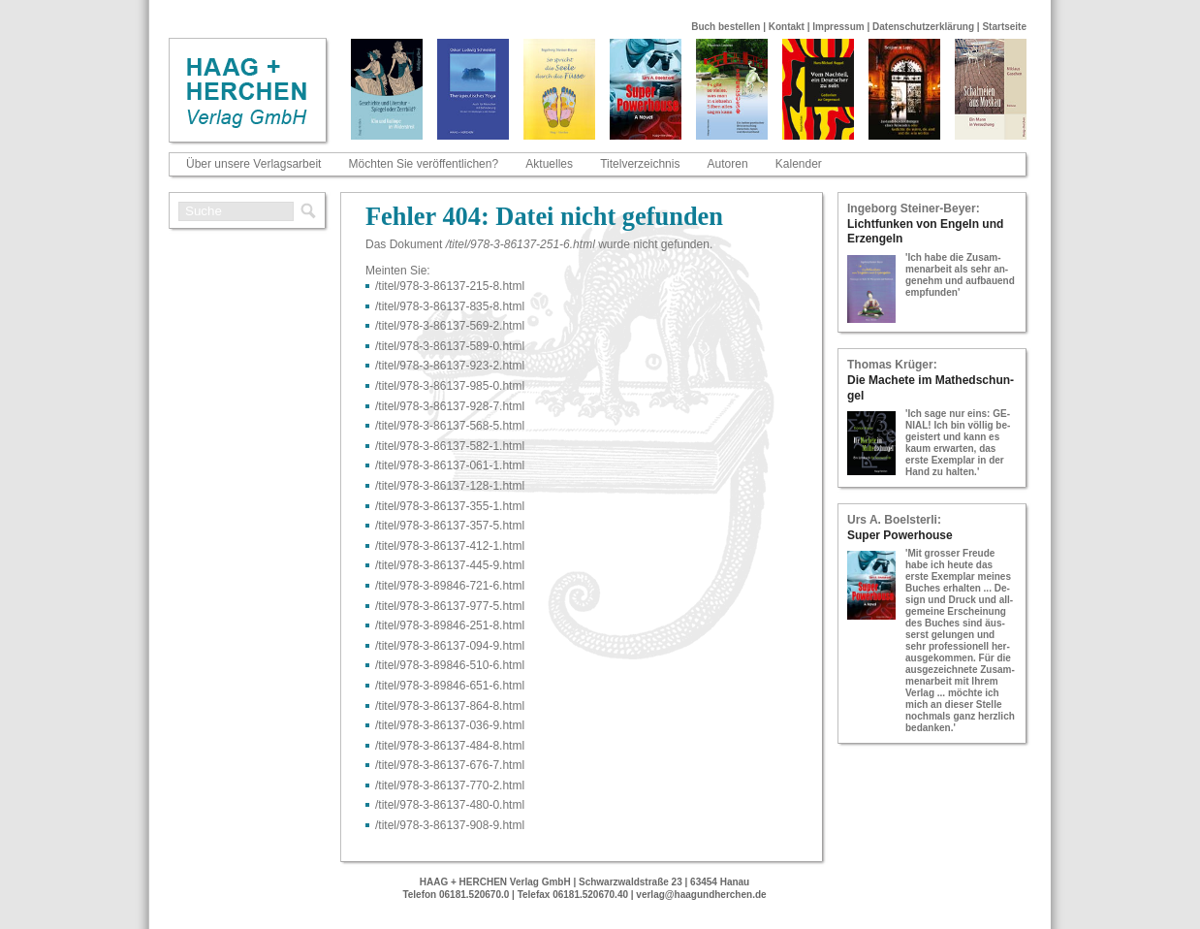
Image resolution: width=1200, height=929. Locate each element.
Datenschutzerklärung (923, 26)
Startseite (1004, 26)
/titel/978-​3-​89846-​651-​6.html (449, 685)
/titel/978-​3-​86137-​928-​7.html (449, 406)
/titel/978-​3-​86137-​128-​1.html (449, 486)
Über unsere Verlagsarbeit (253, 164)
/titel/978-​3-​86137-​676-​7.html (449, 765)
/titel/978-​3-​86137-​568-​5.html (449, 425)
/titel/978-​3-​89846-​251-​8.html (449, 625)
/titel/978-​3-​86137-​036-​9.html (449, 725)
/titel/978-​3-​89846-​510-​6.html (449, 665)
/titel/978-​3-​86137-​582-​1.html (449, 446)
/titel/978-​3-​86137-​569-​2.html (449, 326)
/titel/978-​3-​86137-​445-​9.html (449, 565)
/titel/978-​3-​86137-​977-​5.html (449, 606)
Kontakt (787, 26)
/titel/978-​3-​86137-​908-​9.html (449, 825)
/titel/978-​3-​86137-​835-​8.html (449, 306)
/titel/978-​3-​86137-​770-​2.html (449, 785)
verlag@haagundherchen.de (701, 894)
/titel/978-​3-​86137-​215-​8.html (449, 286)
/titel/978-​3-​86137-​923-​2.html (449, 365)
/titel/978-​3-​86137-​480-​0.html (449, 805)
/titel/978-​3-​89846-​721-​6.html (449, 586)
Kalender (798, 164)
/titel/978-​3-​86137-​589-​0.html (449, 346)
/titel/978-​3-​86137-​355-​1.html (449, 506)
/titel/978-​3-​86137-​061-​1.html (449, 465)
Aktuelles (549, 164)
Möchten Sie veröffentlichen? (424, 164)
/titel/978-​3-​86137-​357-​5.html (449, 525)
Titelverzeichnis (639, 164)
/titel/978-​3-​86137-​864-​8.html (449, 706)
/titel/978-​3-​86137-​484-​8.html (449, 746)
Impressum (838, 26)
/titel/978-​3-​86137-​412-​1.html (449, 546)
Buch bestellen (725, 26)
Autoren (728, 164)
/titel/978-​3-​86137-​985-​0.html (449, 386)
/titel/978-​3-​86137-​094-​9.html (449, 646)
